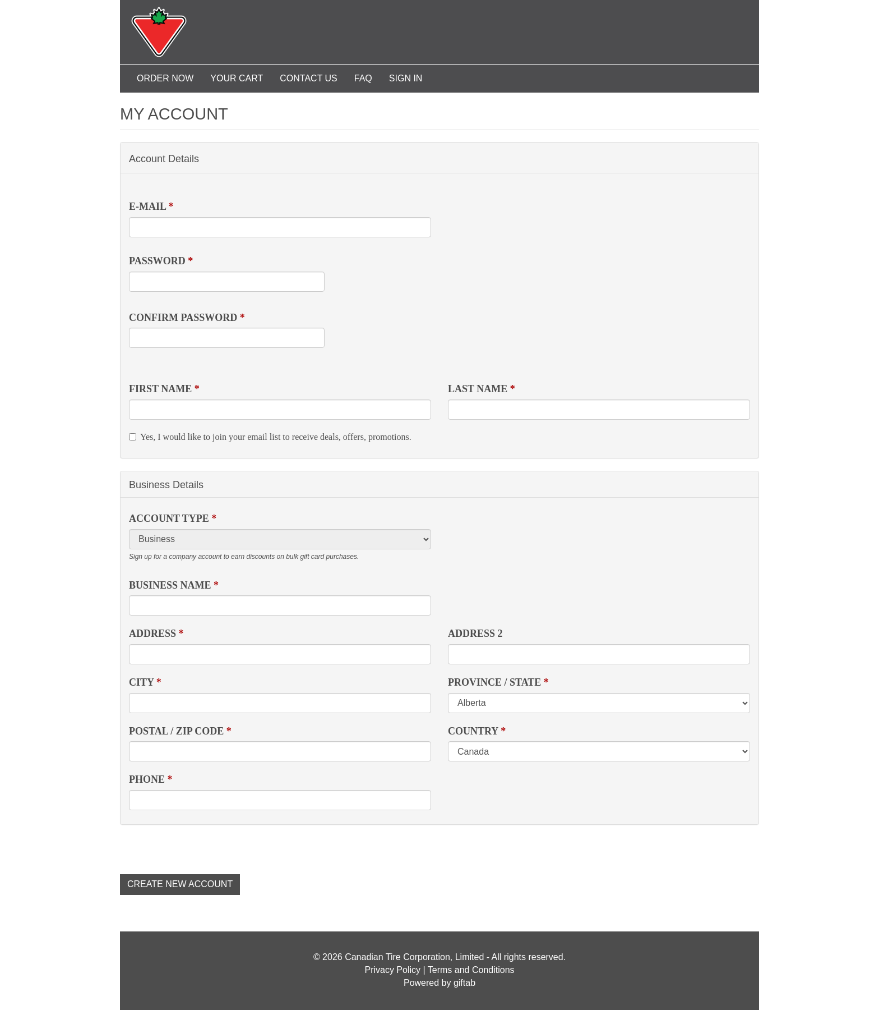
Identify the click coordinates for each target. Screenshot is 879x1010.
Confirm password (187, 317)
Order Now (165, 78)
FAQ (363, 78)
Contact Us (308, 78)
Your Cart (236, 78)
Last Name (481, 388)
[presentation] (205, 847)
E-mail (151, 206)
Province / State (498, 682)
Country (477, 731)
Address (156, 633)
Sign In (406, 78)
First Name (164, 388)
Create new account (180, 884)
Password (161, 261)
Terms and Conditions (471, 970)
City (145, 682)
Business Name (174, 585)
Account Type (172, 518)
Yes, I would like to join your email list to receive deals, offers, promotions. (270, 437)
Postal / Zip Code (180, 731)
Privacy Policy (392, 970)
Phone (151, 779)
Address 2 (475, 633)
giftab (464, 983)
